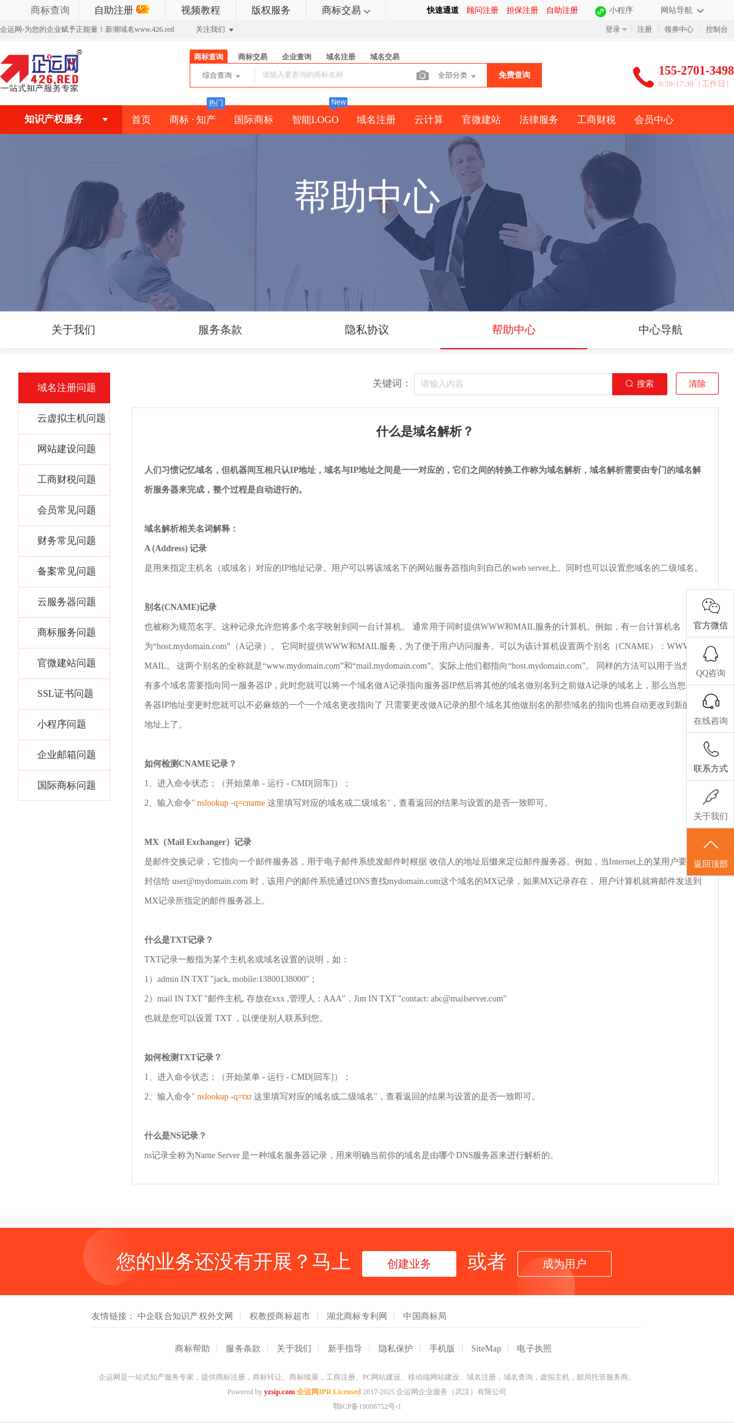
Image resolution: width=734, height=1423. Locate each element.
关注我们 (215, 30)
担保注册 (522, 10)
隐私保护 (396, 1348)
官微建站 (481, 119)
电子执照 (534, 1348)
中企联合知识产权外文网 (186, 1316)
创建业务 (409, 1264)
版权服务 (271, 10)
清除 (697, 383)
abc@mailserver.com (467, 998)
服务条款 (243, 1348)
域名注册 (340, 57)
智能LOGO (315, 119)
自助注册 (122, 10)
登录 (613, 29)
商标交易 (346, 10)
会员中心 (653, 119)
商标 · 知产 (192, 119)
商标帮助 (192, 1348)
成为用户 (565, 1264)
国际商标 (253, 119)
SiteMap (487, 1348)
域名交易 (384, 57)
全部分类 (458, 76)
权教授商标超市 (280, 1316)
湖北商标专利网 (357, 1316)
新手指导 (345, 1348)
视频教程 (200, 10)
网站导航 (682, 10)
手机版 (442, 1348)
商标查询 (50, 10)
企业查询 (296, 57)
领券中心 (679, 29)
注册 (644, 29)
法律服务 (538, 119)
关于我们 (293, 1348)
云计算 (428, 119)
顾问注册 (483, 10)
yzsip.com (279, 1392)
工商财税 (596, 119)
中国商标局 (425, 1316)
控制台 (717, 29)
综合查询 (222, 76)
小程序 (621, 10)
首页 (141, 119)
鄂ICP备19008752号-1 (367, 1406)
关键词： (392, 383)
